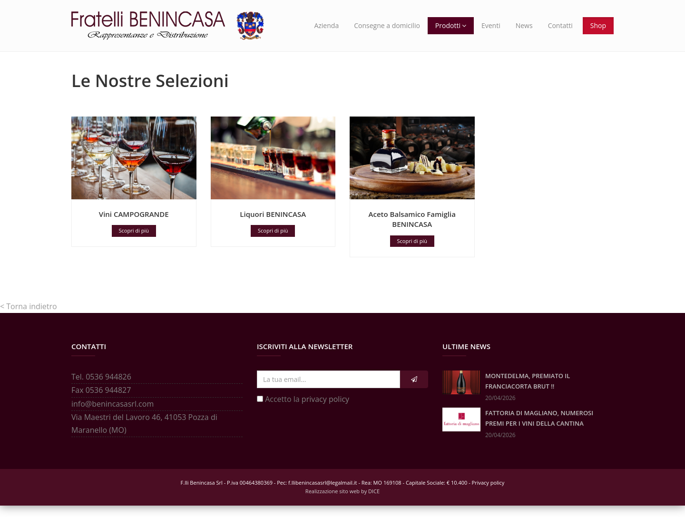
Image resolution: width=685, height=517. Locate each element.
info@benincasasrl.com (112, 415)
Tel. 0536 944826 (101, 388)
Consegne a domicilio (387, 25)
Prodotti (450, 25)
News (524, 25)
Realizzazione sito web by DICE (342, 502)
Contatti (560, 25)
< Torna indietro (28, 317)
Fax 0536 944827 (101, 401)
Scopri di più (134, 241)
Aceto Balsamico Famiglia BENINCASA (412, 230)
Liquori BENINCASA (273, 225)
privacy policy (325, 410)
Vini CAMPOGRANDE (134, 225)
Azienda (326, 25)
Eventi (490, 25)
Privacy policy (488, 493)
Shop (598, 25)
